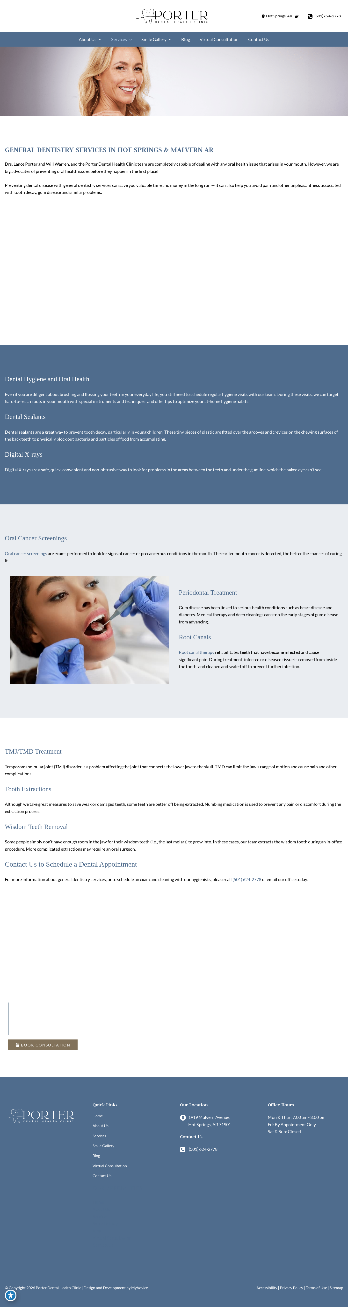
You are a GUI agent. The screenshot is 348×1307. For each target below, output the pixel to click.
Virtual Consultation (110, 1164)
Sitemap (336, 1287)
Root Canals (197, 639)
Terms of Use (316, 1287)
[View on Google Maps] (296, 16)
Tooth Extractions (31, 791)
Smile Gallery (103, 1141)
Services (99, 1130)
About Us (101, 1119)
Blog (96, 1153)
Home (98, 1108)
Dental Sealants (27, 418)
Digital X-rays (25, 456)
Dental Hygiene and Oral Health (52, 380)
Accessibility (266, 1287)
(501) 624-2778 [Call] (327, 16)
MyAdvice (139, 1287)
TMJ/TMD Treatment (36, 753)
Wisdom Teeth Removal (40, 829)
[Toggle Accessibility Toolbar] (10, 1296)
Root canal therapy (196, 654)
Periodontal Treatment (211, 594)
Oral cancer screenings (26, 555)
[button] (43, 1036)
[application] (101, 39)
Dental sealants (19, 433)
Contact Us (102, 1175)
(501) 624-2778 (246, 882)
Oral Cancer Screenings (39, 540)
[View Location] (276, 16)
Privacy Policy (291, 1287)
